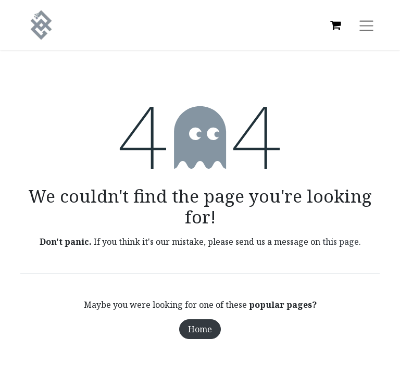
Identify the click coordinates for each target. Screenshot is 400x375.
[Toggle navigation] (366, 25)
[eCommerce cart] (335, 25)
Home (200, 329)
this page (340, 241)
